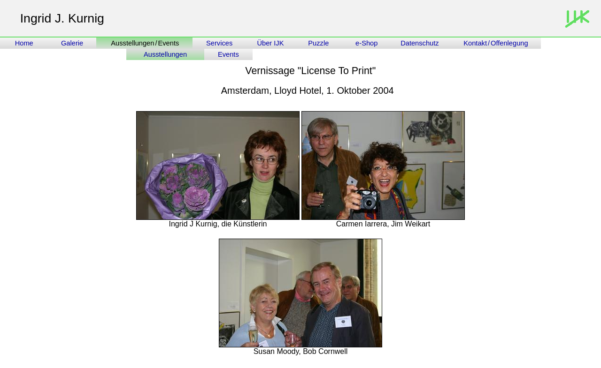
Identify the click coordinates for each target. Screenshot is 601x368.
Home (24, 43)
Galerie (72, 43)
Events (228, 54)
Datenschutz (421, 43)
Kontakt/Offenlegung (495, 43)
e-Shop (366, 43)
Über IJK (270, 43)
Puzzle (318, 43)
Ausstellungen (165, 54)
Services (219, 43)
